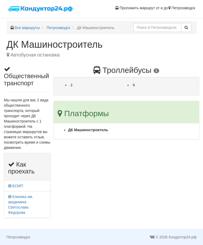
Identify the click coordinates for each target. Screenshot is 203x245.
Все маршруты (27, 28)
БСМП (15, 186)
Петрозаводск (58, 28)
